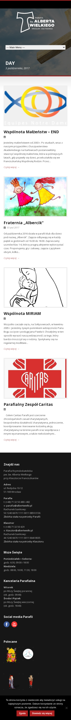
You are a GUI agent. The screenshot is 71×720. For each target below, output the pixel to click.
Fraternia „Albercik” (23, 222)
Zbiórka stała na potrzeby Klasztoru (24, 541)
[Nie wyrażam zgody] (66, 708)
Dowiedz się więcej (42, 713)
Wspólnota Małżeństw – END (31, 131)
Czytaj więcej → (11, 167)
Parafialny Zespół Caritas (28, 404)
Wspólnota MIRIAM (22, 313)
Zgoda (22, 713)
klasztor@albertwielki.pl (19, 530)
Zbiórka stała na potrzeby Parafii (22, 516)
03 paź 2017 (13, 227)
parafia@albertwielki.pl (19, 505)
